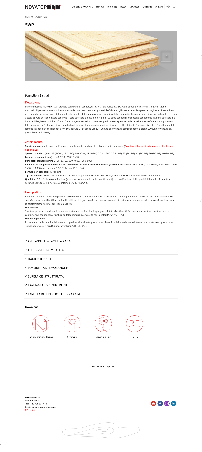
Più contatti (32, 410)
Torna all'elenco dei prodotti (103, 377)
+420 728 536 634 (38, 403)
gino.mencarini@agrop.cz (43, 407)
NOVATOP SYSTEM (33, 16)
